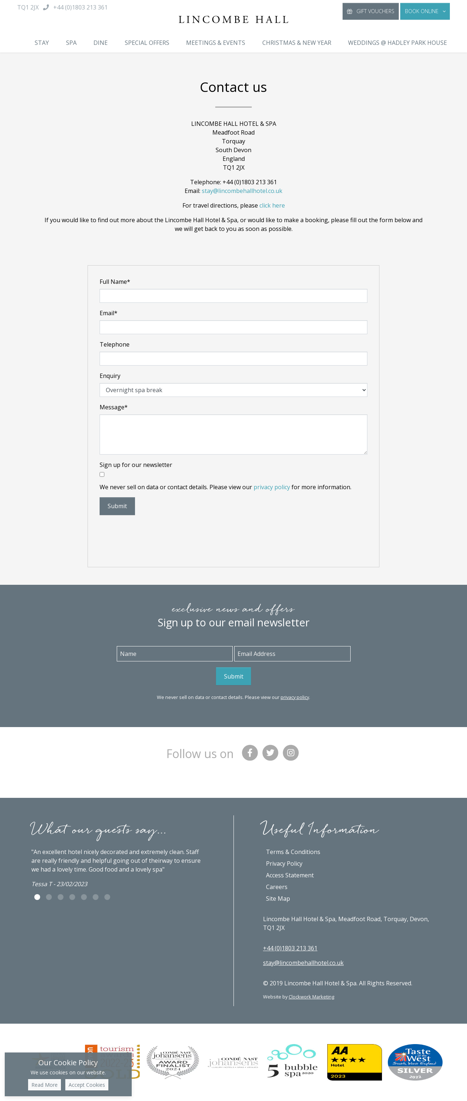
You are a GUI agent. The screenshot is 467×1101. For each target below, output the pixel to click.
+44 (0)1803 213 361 (290, 948)
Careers (276, 887)
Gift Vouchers (370, 11)
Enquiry (110, 376)
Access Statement (290, 875)
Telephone (115, 344)
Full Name (115, 282)
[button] (425, 11)
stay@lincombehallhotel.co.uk (242, 191)
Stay (42, 43)
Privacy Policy (284, 863)
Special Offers (147, 43)
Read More (44, 1084)
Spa (71, 43)
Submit (117, 506)
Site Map (278, 899)
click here (272, 205)
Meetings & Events (215, 43)
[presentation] (155, 535)
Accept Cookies (87, 1084)
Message (114, 407)
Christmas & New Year (296, 43)
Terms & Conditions (293, 852)
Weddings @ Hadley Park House (397, 43)
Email (108, 313)
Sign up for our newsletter (136, 465)
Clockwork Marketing (311, 996)
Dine (100, 43)
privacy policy (272, 487)
